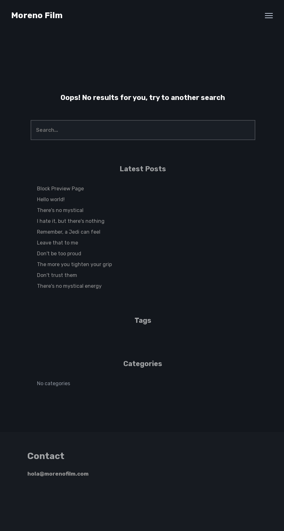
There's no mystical (60, 210)
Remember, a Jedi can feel (68, 232)
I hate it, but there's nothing (71, 221)
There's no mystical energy (69, 286)
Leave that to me (57, 243)
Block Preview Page (60, 189)
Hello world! (51, 199)
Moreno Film (36, 15)
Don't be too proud (59, 254)
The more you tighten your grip (74, 264)
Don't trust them (57, 275)
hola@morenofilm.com (58, 474)
